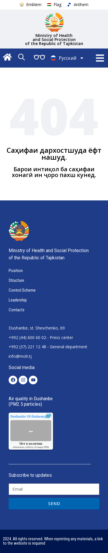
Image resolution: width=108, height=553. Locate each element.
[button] (100, 58)
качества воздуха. (40, 416)
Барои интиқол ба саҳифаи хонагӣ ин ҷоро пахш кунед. (54, 172)
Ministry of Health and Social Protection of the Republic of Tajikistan (54, 39)
